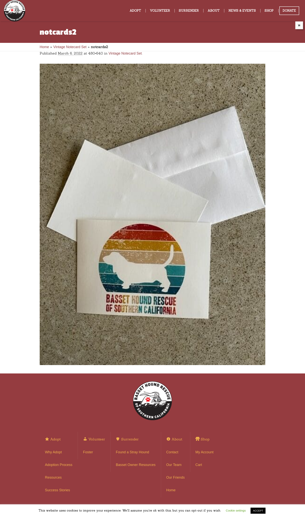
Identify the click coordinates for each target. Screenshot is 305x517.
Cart (198, 465)
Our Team (174, 465)
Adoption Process (58, 465)
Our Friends (175, 477)
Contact (172, 452)
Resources (53, 477)
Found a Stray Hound (132, 452)
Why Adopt (53, 452)
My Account (204, 452)
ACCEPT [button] (258, 510)
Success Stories (57, 490)
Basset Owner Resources (135, 465)
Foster (88, 452)
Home (44, 47)
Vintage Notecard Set (70, 47)
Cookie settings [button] (236, 510)
